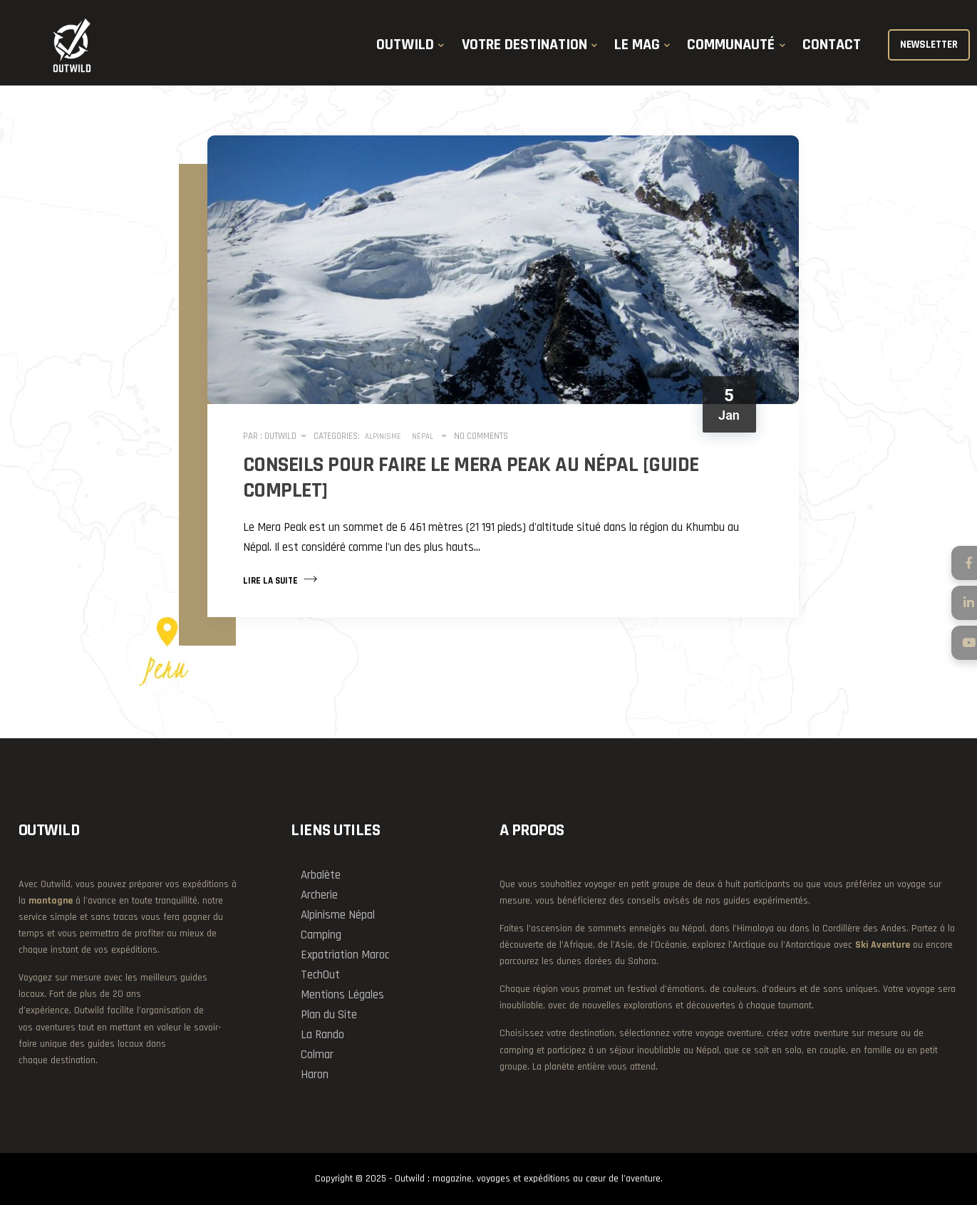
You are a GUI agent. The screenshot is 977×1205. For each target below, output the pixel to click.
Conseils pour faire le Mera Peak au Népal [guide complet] (471, 477)
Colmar (317, 1054)
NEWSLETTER (929, 44)
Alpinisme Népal (338, 915)
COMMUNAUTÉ (731, 45)
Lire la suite (280, 579)
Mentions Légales (342, 995)
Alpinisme (383, 437)
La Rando (322, 1035)
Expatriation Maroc (345, 955)
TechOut (320, 975)
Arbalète (321, 875)
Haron (315, 1074)
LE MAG (637, 45)
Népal (422, 437)
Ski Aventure (882, 944)
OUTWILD (405, 45)
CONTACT (831, 45)
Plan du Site (329, 1015)
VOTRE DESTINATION (524, 45)
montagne (51, 900)
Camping (321, 935)
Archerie (319, 895)
